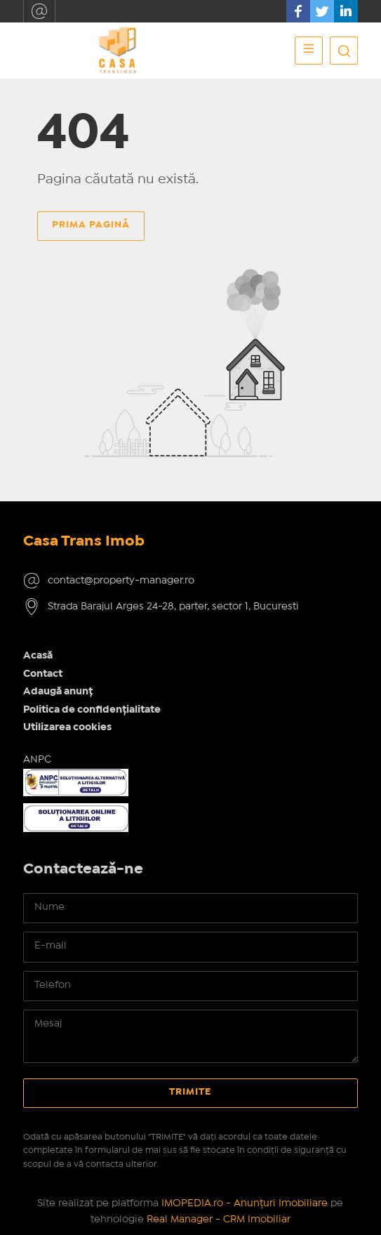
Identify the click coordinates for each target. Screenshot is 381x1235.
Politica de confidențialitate (92, 710)
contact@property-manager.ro (39, 11)
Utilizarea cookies (67, 727)
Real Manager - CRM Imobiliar (218, 1219)
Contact (42, 674)
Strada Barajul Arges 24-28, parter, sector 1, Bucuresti (173, 606)
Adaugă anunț (58, 691)
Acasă (38, 656)
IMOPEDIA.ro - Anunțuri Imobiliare (244, 1203)
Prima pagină (91, 224)
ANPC (37, 759)
